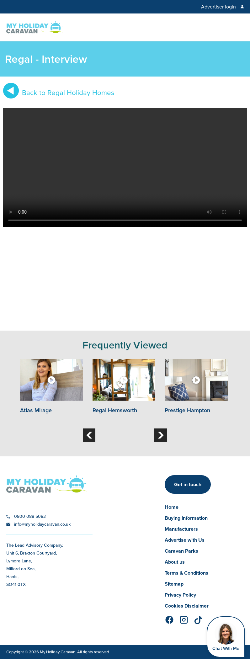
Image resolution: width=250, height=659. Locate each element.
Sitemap (174, 583)
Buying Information (186, 518)
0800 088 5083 (30, 516)
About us (175, 562)
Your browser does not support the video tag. (125, 167)
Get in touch (187, 484)
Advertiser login (218, 6)
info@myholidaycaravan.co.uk (42, 524)
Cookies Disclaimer (187, 605)
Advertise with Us (185, 540)
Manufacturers (181, 529)
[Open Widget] (226, 636)
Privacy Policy (180, 594)
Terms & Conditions (186, 573)
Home (171, 507)
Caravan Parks (181, 551)
